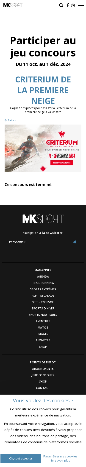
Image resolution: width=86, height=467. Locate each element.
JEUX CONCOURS (43, 375)
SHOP (43, 347)
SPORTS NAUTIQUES (43, 315)
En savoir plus (60, 460)
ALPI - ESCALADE (43, 296)
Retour (11, 120)
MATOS (43, 327)
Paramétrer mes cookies (60, 456)
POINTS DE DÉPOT (43, 362)
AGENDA (43, 276)
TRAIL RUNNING (43, 283)
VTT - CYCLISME (43, 302)
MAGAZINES (43, 270)
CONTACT (43, 388)
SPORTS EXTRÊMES (43, 289)
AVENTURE (43, 321)
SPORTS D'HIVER (43, 308)
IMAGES (43, 334)
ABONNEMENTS (43, 369)
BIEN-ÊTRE (43, 340)
